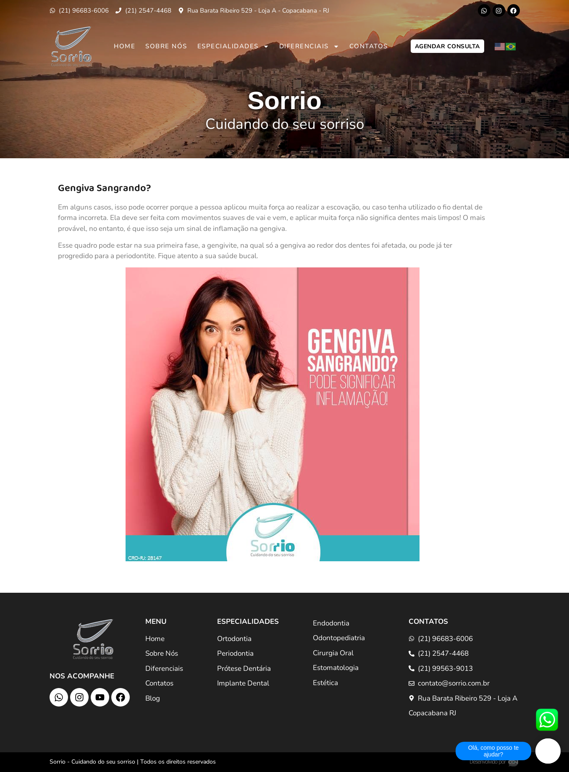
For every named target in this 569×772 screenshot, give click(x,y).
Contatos (368, 46)
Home (124, 46)
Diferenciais (309, 46)
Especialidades (233, 46)
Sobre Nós (166, 46)
